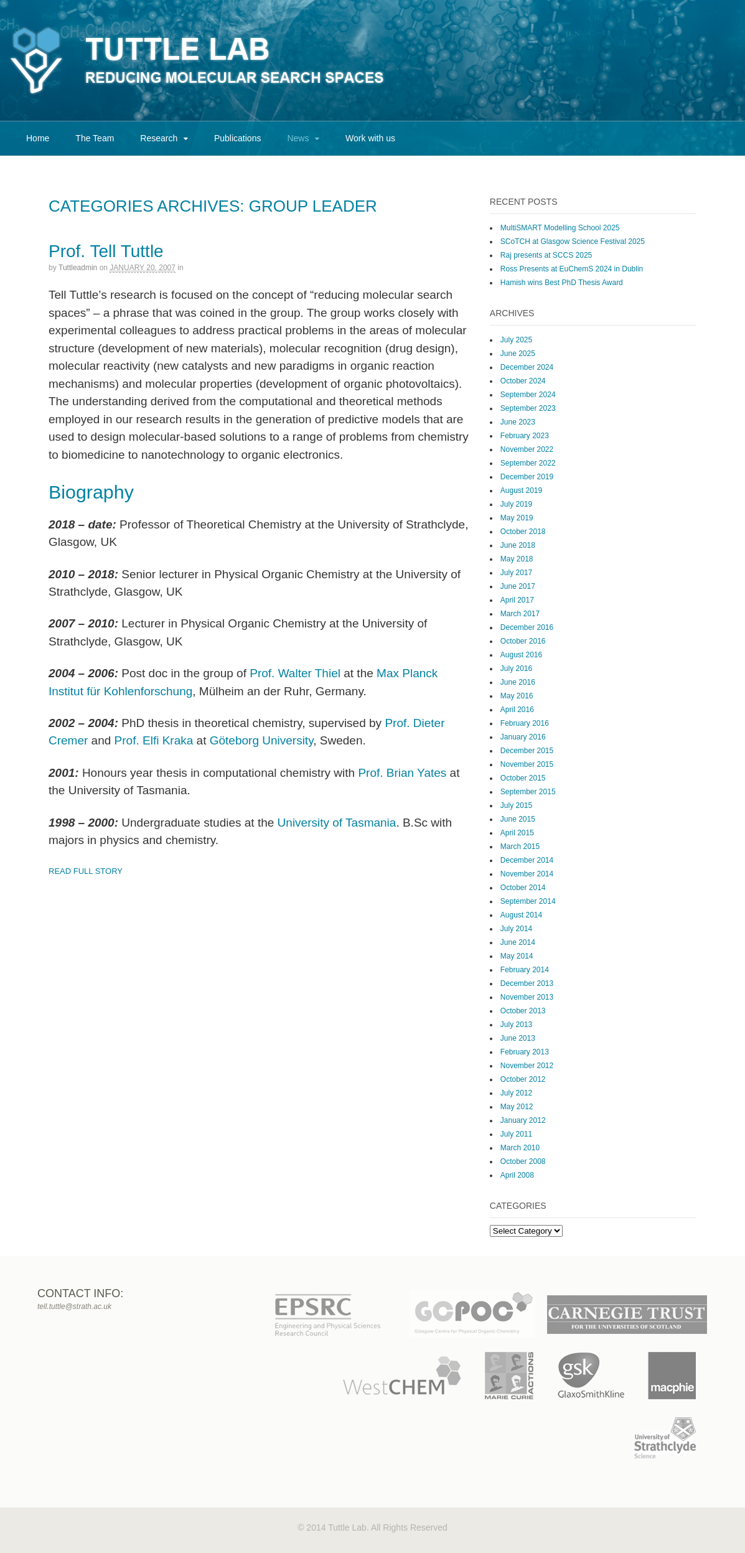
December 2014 (526, 860)
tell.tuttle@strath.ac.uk (74, 1306)
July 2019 (516, 504)
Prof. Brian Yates (402, 772)
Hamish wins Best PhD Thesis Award (561, 282)
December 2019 (526, 476)
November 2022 (526, 449)
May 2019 (516, 518)
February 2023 (524, 435)
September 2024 (528, 394)
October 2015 (523, 778)
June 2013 (517, 1038)
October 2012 (523, 1079)
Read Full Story (86, 871)
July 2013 (516, 1024)
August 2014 (521, 915)
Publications (237, 138)
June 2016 (517, 682)
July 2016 (516, 668)
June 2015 (517, 819)
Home (37, 138)
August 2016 (521, 654)
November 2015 (526, 764)
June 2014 (517, 942)
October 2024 (523, 381)
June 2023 (517, 422)
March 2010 (520, 1147)
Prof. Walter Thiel (295, 673)
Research (158, 138)
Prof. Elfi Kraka (154, 740)
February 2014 (524, 969)
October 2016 (523, 641)
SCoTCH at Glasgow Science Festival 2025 (572, 241)
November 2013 (526, 997)
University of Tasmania (337, 822)
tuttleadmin (78, 267)
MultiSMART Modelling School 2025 (560, 227)
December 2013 (526, 983)
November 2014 (526, 874)
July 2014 (516, 928)
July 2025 (516, 339)
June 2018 (517, 545)
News (298, 138)
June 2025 (517, 353)
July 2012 (516, 1093)
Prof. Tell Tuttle (106, 251)
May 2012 (516, 1106)
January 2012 (523, 1120)
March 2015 (520, 846)
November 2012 (526, 1065)
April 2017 (517, 600)
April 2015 (517, 832)
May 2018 (516, 559)
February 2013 (524, 1052)
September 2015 (528, 791)
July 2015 (516, 805)
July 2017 (516, 572)
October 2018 (523, 531)
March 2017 (520, 613)
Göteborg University (262, 740)
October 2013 (523, 1010)
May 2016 (516, 696)
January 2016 (523, 737)
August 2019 (521, 490)
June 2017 (517, 586)
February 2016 (524, 723)
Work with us (370, 138)
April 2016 (517, 709)
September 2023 (528, 408)
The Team (94, 138)
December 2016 (526, 627)
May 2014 (516, 956)
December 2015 (526, 750)
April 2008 (517, 1175)
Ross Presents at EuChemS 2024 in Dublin (571, 269)
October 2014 (523, 887)
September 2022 (528, 463)
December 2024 (526, 367)
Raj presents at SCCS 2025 (546, 255)
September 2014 (528, 901)
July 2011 (516, 1134)
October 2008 (523, 1161)
